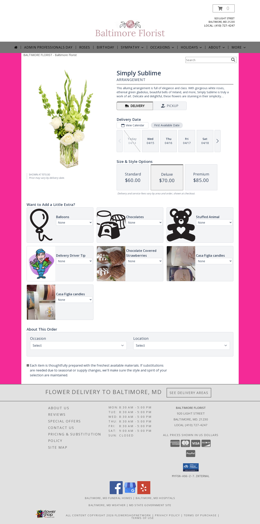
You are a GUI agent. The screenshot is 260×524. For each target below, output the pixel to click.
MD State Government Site (150, 505)
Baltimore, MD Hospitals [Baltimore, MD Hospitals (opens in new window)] (155, 498)
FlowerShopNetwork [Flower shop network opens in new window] (133, 515)
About (217, 47)
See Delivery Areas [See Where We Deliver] (189, 392)
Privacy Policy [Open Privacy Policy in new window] (167, 515)
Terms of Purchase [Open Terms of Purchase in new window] (200, 515)
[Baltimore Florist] (130, 23)
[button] (224, 8)
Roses (84, 47)
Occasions (162, 47)
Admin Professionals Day (48, 47)
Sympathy (132, 47)
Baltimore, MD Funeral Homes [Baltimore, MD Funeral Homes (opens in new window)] (108, 498)
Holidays (192, 47)
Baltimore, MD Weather (107, 505)
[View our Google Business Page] (130, 493)
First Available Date (167, 125)
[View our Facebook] (116, 493)
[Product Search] (207, 60)
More (239, 47)
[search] (233, 59)
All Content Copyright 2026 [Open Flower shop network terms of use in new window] (90, 515)
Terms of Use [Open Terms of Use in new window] (142, 518)
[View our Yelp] (143, 493)
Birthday (105, 47)
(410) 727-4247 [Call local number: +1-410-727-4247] (224, 25)
